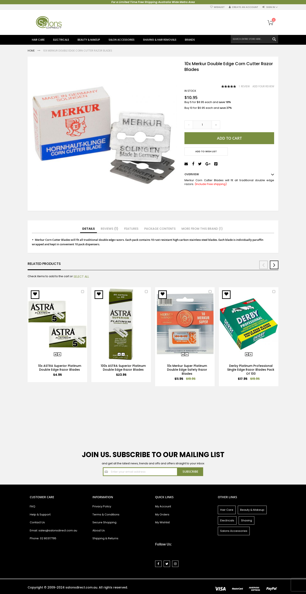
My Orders (162, 514)
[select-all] (81, 276)
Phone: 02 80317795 (43, 538)
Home (31, 50)
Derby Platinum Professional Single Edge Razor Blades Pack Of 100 (250, 370)
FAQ (32, 506)
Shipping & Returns (105, 538)
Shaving (246, 520)
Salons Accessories (233, 531)
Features (131, 229)
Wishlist (219, 7)
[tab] (88, 229)
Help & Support (40, 514)
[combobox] (254, 39)
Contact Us (37, 522)
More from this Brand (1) (202, 229)
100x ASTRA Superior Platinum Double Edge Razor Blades (123, 368)
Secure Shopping (104, 522)
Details (88, 229)
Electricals (227, 520)
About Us (98, 530)
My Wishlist (162, 522)
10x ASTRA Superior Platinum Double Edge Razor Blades (59, 368)
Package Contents (160, 229)
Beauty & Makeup (252, 510)
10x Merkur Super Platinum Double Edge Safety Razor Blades (187, 370)
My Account (163, 506)
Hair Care (226, 510)
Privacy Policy (101, 506)
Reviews (109, 229)
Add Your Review (263, 86)
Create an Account (245, 7)
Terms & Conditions (105, 514)
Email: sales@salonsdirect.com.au (53, 530)
